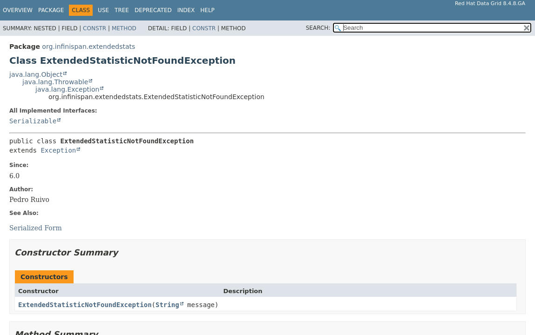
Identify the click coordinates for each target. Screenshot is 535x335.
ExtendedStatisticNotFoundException (85, 304)
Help (207, 10)
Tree (122, 10)
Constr (94, 28)
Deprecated (153, 10)
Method (124, 28)
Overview (18, 10)
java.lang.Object (35, 74)
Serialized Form (35, 228)
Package (51, 10)
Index (186, 10)
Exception (58, 150)
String (167, 304)
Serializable (32, 121)
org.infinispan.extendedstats (88, 46)
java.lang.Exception (67, 89)
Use (103, 10)
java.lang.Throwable (55, 82)
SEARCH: (318, 28)
